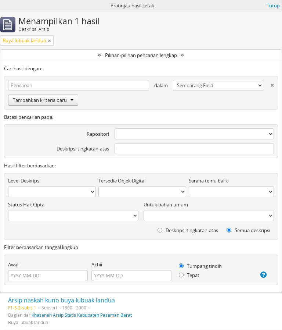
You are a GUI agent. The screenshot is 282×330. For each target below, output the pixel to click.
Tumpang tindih (200, 266)
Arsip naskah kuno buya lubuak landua (61, 300)
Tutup (273, 5)
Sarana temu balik (208, 180)
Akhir (97, 264)
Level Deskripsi (24, 180)
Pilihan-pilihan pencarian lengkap (141, 55)
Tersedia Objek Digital (121, 180)
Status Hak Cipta (26, 204)
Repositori (98, 134)
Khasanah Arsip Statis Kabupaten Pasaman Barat (82, 315)
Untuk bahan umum (166, 204)
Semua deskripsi (248, 230)
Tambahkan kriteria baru (43, 100)
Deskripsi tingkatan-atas (83, 148)
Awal (13, 264)
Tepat (189, 275)
